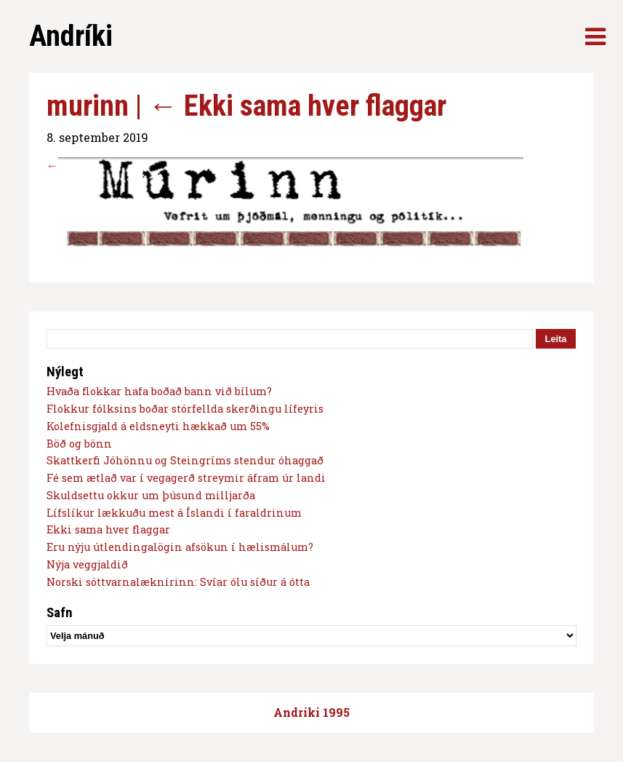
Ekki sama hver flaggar (297, 106)
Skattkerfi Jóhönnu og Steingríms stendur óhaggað (185, 460)
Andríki (71, 36)
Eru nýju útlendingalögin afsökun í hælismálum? (180, 547)
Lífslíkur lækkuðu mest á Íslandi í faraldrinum (174, 513)
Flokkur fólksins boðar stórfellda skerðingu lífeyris (185, 409)
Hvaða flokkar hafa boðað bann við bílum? (159, 391)
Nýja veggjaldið (87, 564)
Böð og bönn (79, 444)
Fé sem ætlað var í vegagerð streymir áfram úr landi (186, 478)
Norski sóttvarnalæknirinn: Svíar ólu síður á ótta (178, 582)
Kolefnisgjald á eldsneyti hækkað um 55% (158, 426)
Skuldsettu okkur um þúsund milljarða (151, 495)
